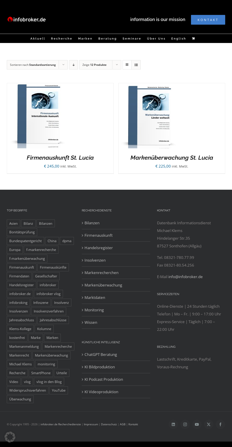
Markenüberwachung (103, 285)
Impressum (91, 424)
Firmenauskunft (99, 235)
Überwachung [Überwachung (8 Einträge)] (20, 399)
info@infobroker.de (185, 276)
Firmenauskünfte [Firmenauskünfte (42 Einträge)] (53, 267)
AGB (123, 424)
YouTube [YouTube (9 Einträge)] (58, 390)
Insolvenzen (95, 260)
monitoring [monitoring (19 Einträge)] (46, 364)
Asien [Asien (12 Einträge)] (13, 223)
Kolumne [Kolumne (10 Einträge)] (44, 328)
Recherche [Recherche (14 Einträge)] (17, 373)
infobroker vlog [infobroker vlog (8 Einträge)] (48, 293)
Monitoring (94, 309)
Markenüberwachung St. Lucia (171, 157)
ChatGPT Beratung (101, 354)
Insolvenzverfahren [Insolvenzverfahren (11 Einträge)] (49, 311)
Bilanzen (92, 222)
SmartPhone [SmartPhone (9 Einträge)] (41, 373)
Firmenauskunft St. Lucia (60, 157)
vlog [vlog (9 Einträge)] (27, 381)
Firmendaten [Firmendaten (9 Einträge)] (19, 276)
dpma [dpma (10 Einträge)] (66, 241)
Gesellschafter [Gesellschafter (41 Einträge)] (46, 276)
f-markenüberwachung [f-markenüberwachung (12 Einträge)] (27, 258)
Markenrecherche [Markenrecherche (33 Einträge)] (58, 346)
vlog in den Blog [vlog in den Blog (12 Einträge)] (49, 381)
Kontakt (133, 424)
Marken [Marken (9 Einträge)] (52, 337)
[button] (10, 437)
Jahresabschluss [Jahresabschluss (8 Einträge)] (21, 320)
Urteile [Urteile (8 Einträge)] (61, 373)
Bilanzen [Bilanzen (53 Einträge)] (45, 223)
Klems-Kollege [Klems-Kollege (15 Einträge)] (20, 328)
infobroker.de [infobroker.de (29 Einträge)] (20, 293)
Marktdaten (95, 297)
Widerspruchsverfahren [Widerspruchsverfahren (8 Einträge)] (27, 390)
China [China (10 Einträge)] (52, 241)
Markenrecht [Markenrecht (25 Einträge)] (19, 355)
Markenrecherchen (101, 272)
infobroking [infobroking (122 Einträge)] (18, 302)
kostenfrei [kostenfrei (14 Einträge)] (17, 337)
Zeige (94, 65)
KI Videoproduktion (101, 391)
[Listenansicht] (136, 64)
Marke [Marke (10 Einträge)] (36, 337)
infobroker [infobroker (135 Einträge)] (48, 285)
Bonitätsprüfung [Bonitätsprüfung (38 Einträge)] (22, 232)
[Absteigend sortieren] (73, 64)
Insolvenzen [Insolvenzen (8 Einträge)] (18, 311)
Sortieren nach (33, 65)
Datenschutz (109, 424)
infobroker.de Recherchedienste (61, 424)
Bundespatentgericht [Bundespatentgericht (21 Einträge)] (25, 241)
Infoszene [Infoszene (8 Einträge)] (40, 302)
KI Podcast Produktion (104, 379)
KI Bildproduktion (100, 366)
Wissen (91, 322)
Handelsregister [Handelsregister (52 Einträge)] (21, 285)
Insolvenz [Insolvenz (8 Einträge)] (61, 302)
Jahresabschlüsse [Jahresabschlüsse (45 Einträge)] (53, 320)
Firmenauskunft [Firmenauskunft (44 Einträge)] (21, 267)
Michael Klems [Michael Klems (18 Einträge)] (20, 364)
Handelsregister (99, 247)
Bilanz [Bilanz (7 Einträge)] (28, 223)
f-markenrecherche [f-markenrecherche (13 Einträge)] (41, 249)
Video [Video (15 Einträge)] (13, 381)
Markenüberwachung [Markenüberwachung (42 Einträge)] (51, 355)
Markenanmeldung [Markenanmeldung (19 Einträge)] (24, 346)
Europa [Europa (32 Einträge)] (14, 249)
